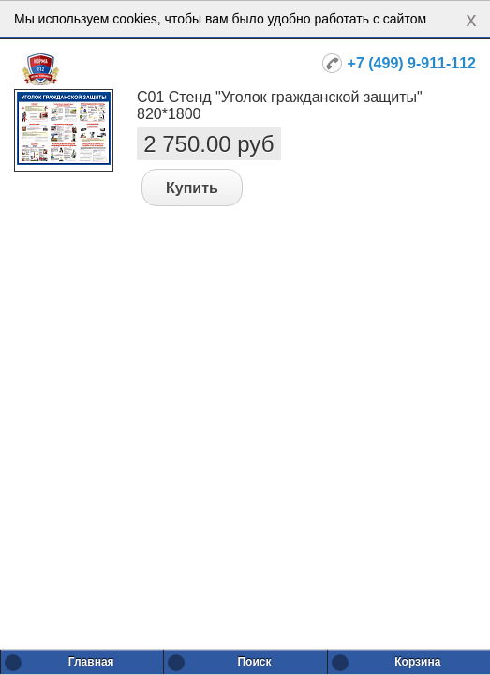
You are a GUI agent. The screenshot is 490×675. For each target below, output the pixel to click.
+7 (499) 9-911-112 (412, 63)
